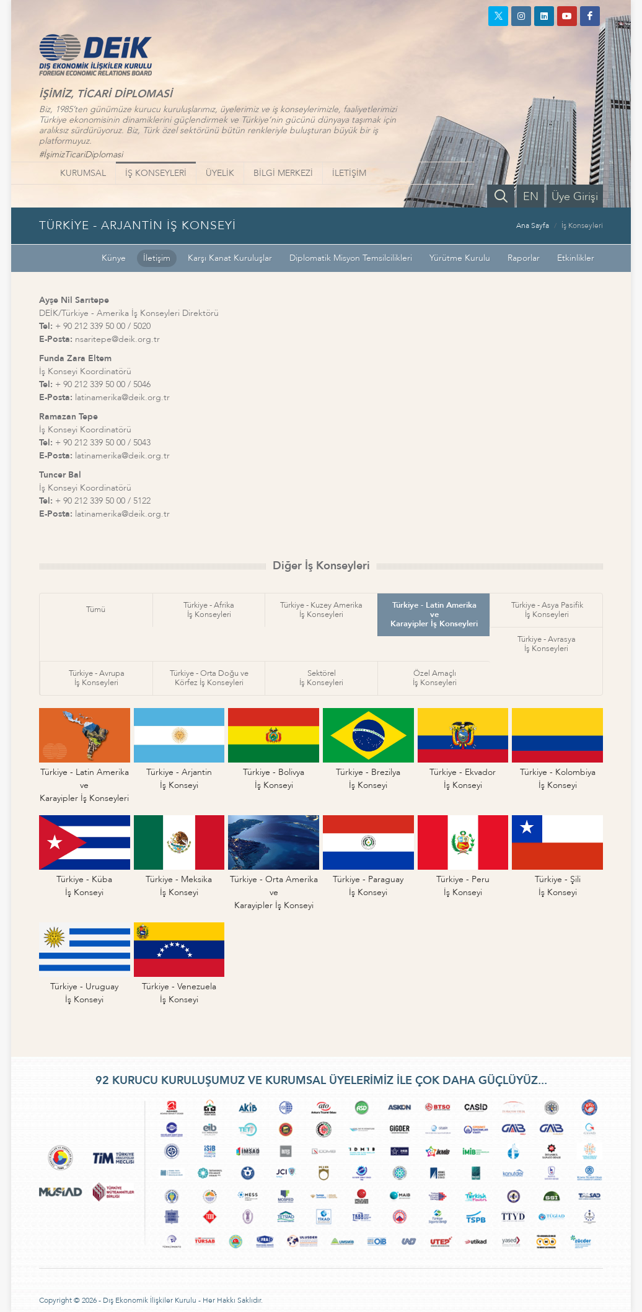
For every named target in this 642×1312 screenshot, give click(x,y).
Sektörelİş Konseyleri (321, 678)
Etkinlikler (575, 258)
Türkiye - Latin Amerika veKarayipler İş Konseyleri (434, 614)
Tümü (95, 609)
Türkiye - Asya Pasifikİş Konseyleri (547, 610)
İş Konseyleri (582, 225)
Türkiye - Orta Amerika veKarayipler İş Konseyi (274, 892)
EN (531, 196)
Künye (114, 258)
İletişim (156, 258)
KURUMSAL (83, 173)
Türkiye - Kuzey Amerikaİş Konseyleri (321, 610)
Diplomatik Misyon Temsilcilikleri (350, 258)
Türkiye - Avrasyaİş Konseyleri (546, 644)
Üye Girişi (575, 196)
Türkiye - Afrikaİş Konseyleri (208, 610)
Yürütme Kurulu (459, 258)
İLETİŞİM (349, 173)
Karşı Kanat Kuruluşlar (230, 258)
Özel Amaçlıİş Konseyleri (435, 678)
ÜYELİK (220, 173)
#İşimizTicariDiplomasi (81, 154)
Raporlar (524, 258)
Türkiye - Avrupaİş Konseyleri (97, 678)
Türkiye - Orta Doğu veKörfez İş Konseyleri (209, 678)
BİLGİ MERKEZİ (283, 173)
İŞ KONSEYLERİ (156, 173)
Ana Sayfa (532, 225)
